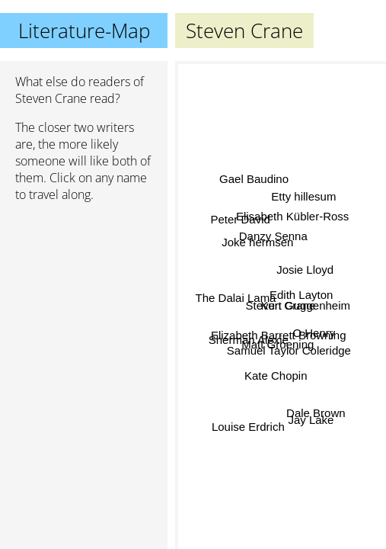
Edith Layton (301, 293)
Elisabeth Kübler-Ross (292, 215)
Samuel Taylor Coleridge (289, 349)
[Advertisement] (84, 295)
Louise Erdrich (248, 425)
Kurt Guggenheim (305, 307)
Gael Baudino (254, 180)
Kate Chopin (276, 374)
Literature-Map (84, 30)
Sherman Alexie (249, 335)
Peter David (240, 221)
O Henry (313, 332)
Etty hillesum (304, 197)
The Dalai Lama (236, 297)
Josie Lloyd (304, 269)
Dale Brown (316, 412)
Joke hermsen (257, 246)
